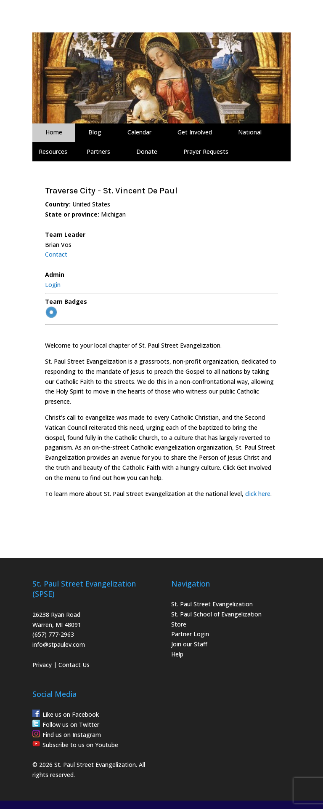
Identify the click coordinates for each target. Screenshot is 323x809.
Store (178, 624)
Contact (56, 254)
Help (177, 654)
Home (53, 132)
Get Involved (194, 132)
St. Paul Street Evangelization (212, 604)
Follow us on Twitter (70, 725)
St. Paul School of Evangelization (216, 614)
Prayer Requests (205, 151)
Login (53, 285)
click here (257, 494)
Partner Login (190, 634)
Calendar (139, 132)
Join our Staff (189, 644)
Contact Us (74, 665)
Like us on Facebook (70, 714)
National (250, 132)
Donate (146, 151)
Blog (94, 132)
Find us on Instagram (71, 735)
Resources (53, 151)
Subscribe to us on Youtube (80, 745)
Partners (98, 151)
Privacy (42, 665)
